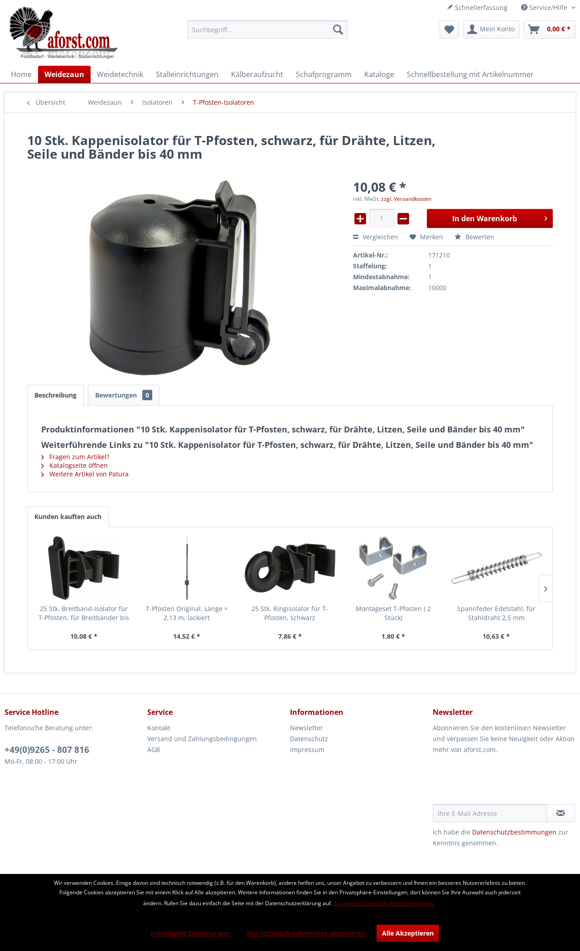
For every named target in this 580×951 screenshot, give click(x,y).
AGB (153, 749)
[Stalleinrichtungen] (187, 74)
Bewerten (474, 237)
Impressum (307, 749)
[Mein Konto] (491, 29)
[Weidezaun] (64, 74)
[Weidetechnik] (120, 74)
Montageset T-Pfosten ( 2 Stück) (393, 613)
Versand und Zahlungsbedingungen (202, 738)
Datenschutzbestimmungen (514, 832)
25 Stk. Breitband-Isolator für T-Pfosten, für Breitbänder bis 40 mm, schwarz (84, 613)
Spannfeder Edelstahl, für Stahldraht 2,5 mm (496, 613)
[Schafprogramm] (324, 74)
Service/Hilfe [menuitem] (545, 7)
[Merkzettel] (449, 29)
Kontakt (158, 727)
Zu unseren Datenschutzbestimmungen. (384, 903)
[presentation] (501, 782)
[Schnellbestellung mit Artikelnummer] (470, 74)
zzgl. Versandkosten (406, 199)
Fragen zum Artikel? (75, 456)
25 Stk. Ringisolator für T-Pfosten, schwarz (289, 613)
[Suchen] (338, 29)
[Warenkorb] (549, 29)
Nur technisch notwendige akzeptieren (306, 933)
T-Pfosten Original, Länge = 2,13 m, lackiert (187, 613)
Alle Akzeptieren (408, 933)
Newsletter (306, 727)
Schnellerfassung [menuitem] (477, 7)
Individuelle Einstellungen (190, 933)
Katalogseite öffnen (74, 465)
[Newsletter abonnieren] (560, 813)
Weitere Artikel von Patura (85, 474)
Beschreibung (55, 395)
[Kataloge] (379, 74)
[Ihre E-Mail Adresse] (490, 813)
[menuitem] (268, 29)
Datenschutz (309, 738)
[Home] (21, 74)
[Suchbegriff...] (268, 29)
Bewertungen (123, 395)
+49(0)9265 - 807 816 (47, 750)
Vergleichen (375, 237)
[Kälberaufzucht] (257, 74)
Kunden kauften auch (68, 516)
